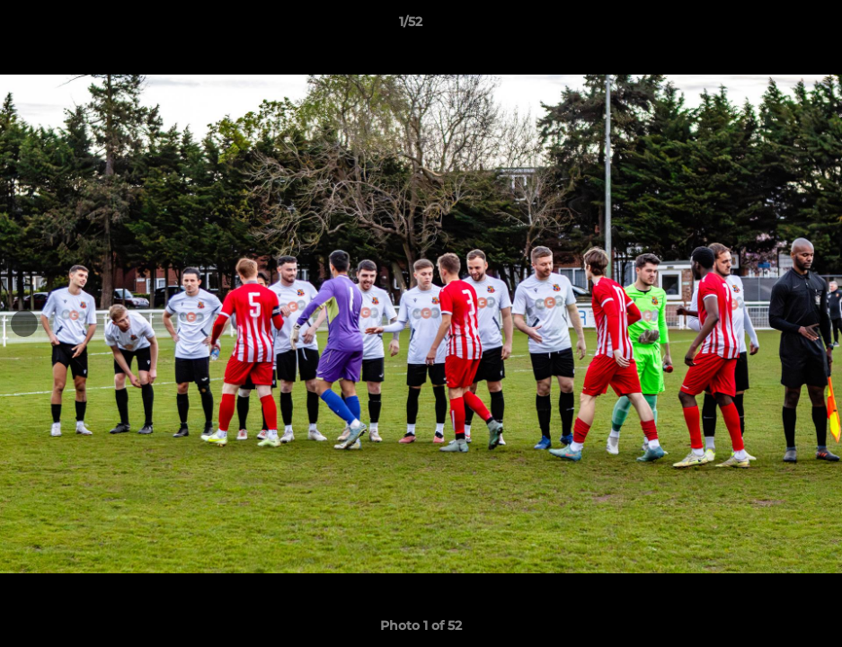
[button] (766, 26)
